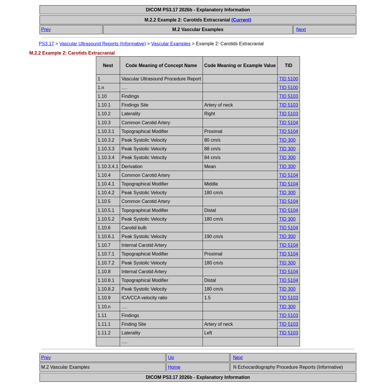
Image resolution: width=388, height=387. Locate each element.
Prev (46, 29)
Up (171, 357)
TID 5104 (288, 122)
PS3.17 (46, 43)
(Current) (241, 19)
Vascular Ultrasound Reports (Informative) (102, 43)
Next (301, 29)
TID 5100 (288, 78)
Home (174, 367)
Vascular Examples (171, 43)
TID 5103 (288, 96)
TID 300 (287, 140)
